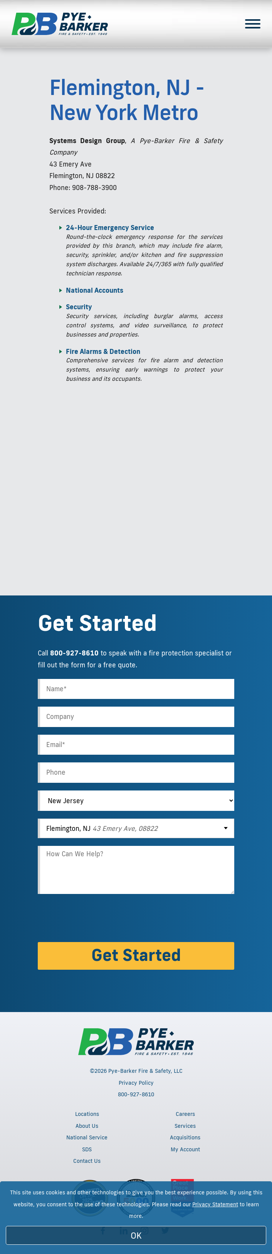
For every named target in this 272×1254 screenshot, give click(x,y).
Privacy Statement (215, 1204)
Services (185, 1125)
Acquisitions (185, 1137)
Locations (87, 1114)
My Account (185, 1149)
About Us (87, 1125)
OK (136, 1235)
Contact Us (87, 1160)
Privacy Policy (136, 1082)
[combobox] (136, 828)
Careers (185, 1114)
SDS (87, 1149)
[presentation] (96, 919)
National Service (86, 1137)
